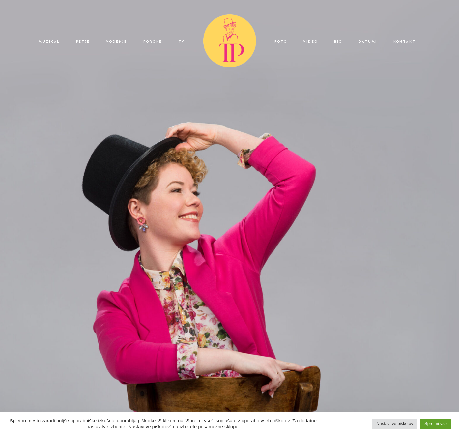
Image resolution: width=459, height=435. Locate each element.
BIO (338, 41)
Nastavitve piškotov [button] (394, 423)
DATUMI (368, 41)
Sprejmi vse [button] (435, 423)
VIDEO (310, 41)
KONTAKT (404, 41)
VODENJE (116, 41)
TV (181, 41)
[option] (229, 217)
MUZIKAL (49, 41)
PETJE (83, 41)
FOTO (280, 41)
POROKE (152, 41)
